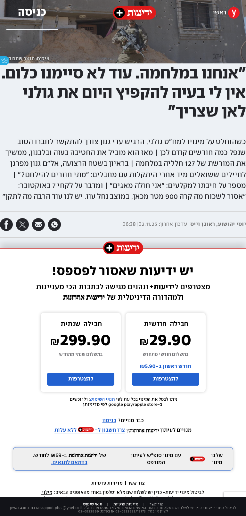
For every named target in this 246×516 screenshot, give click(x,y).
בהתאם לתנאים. (69, 462)
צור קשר (136, 483)
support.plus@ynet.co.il (61, 508)
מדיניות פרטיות (107, 483)
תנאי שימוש (92, 504)
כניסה (109, 420)
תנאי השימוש (102, 399)
